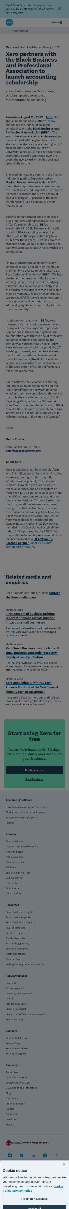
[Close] (64, 1177)
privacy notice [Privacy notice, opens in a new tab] (22, 1203)
